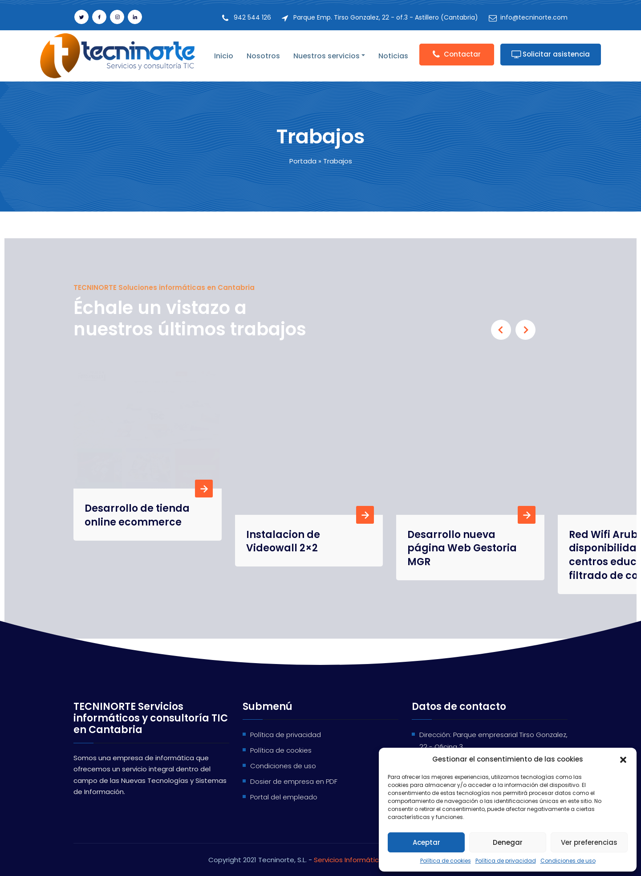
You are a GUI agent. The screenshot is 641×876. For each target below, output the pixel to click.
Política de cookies (445, 860)
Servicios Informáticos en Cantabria (373, 859)
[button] (623, 759)
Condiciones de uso (568, 860)
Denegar (508, 842)
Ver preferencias (589, 842)
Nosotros (263, 56)
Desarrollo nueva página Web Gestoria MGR (462, 548)
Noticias (393, 56)
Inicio (223, 56)
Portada (302, 161)
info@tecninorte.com (534, 17)
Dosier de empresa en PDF (293, 781)
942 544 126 (252, 17)
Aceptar (426, 842)
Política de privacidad (505, 860)
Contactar (457, 54)
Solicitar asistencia (550, 54)
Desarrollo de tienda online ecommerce (137, 393)
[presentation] (501, 330)
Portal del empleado (283, 797)
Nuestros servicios (326, 56)
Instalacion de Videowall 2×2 (283, 541)
